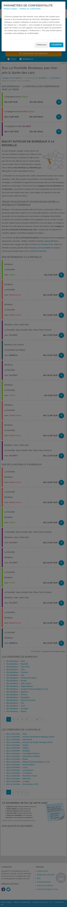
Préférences (41, 45)
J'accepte (56, 45)
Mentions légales (10, 9)
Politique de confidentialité (30, 9)
